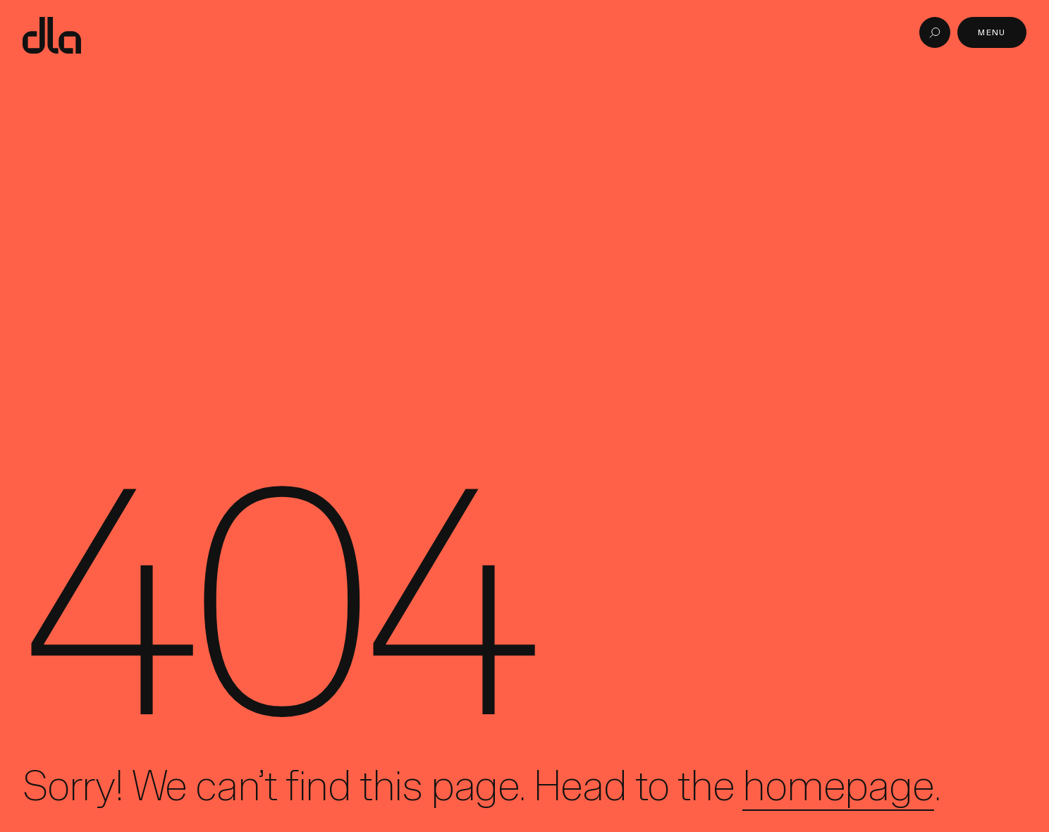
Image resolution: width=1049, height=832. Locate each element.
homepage (837, 785)
